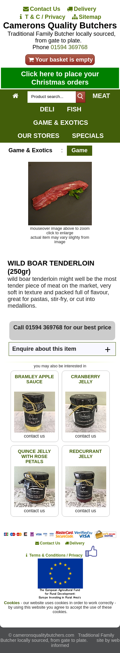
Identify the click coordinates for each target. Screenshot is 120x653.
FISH (74, 109)
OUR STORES (38, 135)
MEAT (101, 95)
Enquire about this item (44, 349)
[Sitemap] (87, 17)
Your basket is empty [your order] (60, 59)
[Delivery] (82, 9)
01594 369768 (69, 47)
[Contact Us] (42, 9)
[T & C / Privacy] (42, 17)
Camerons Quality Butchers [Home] (60, 25)
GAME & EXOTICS (60, 122)
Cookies (12, 603)
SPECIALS (88, 135)
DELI (47, 109)
